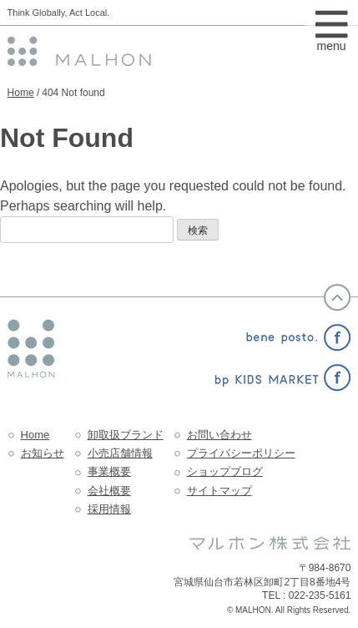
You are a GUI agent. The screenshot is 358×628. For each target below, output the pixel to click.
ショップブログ (225, 471)
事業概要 (109, 471)
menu (331, 40)
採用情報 (109, 509)
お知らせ (42, 453)
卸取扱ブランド (126, 434)
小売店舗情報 (120, 453)
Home (21, 93)
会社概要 (109, 490)
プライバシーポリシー (241, 453)
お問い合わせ (219, 434)
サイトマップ (219, 490)
